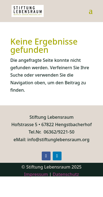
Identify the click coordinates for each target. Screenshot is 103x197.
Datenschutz (66, 174)
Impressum (36, 174)
